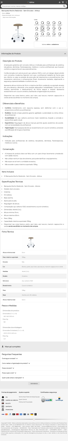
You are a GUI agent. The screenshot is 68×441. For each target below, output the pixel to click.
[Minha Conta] (59, 2)
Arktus (8, 13)
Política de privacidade (25, 402)
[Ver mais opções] (66, 2)
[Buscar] (64, 6)
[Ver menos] (34, 383)
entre (48, 44)
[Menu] (1, 2)
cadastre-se (55, 44)
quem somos (23, 399)
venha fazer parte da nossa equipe (29, 396)
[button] (10, 358)
